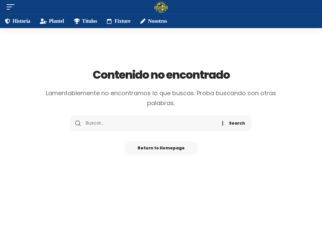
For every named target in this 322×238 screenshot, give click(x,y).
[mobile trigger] (12, 7)
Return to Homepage (161, 148)
